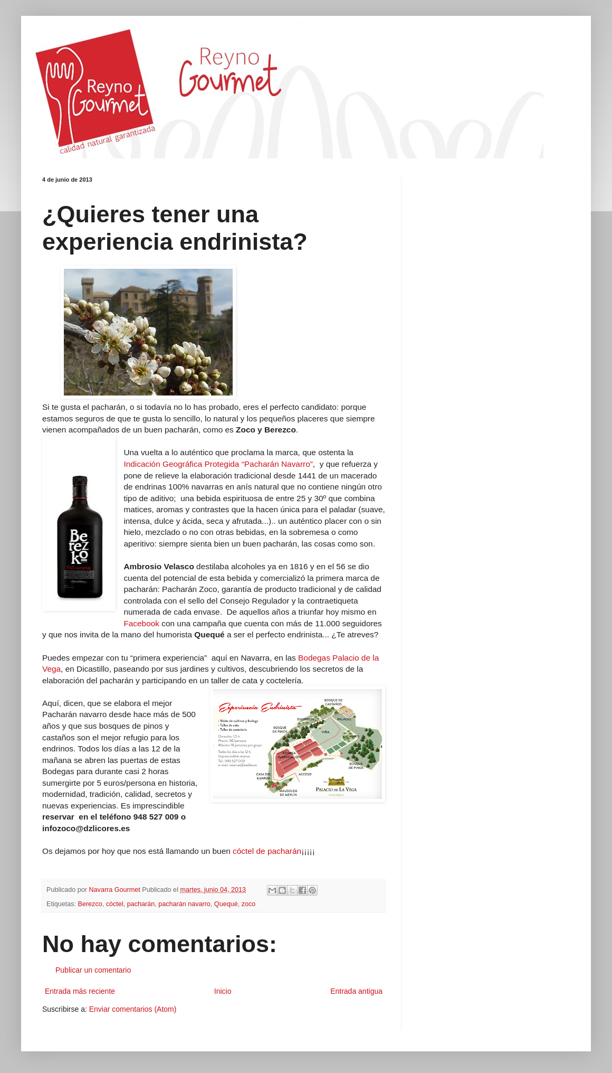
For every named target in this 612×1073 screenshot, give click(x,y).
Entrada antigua (356, 991)
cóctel (114, 904)
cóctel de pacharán (267, 850)
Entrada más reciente (80, 991)
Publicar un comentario (93, 970)
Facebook (142, 623)
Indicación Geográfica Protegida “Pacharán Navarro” (217, 463)
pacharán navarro (184, 904)
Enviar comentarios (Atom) (133, 1009)
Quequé (226, 904)
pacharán (141, 904)
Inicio (223, 991)
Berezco (90, 904)
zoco (249, 904)
